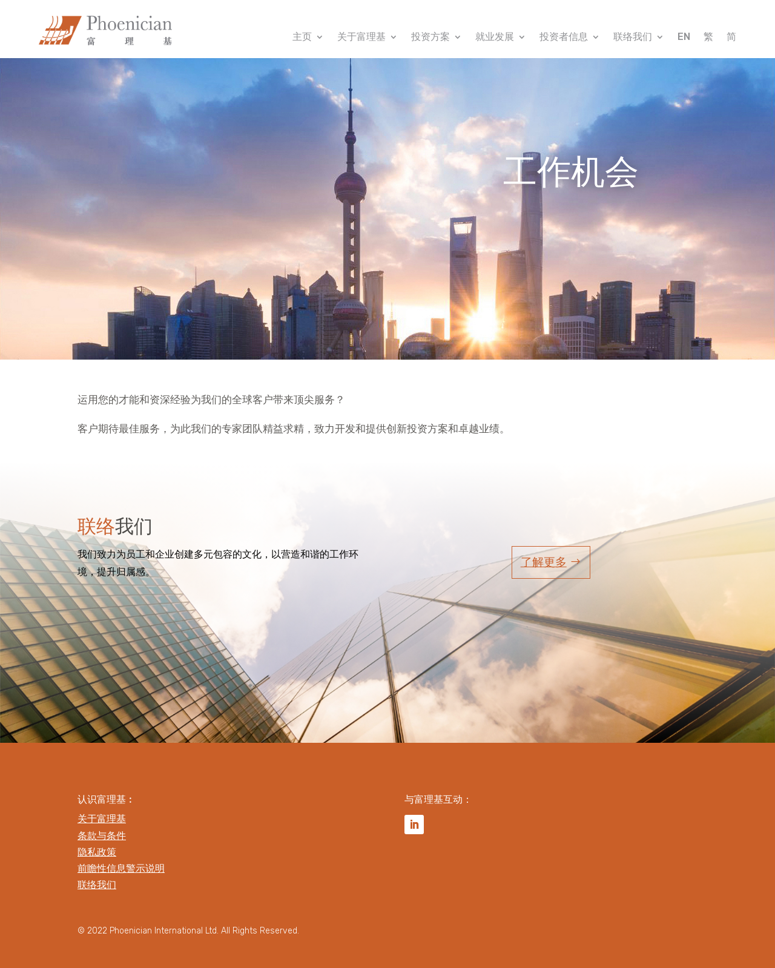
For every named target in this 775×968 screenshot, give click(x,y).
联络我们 (632, 37)
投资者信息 (563, 37)
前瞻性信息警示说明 (121, 868)
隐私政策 (97, 852)
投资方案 (430, 37)
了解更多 (544, 562)
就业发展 (494, 37)
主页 (302, 37)
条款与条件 (102, 835)
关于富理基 (361, 37)
